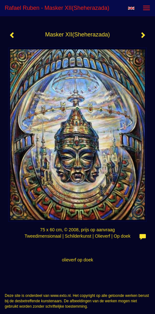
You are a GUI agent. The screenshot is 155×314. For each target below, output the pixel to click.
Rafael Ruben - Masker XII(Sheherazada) (57, 8)
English (131, 8)
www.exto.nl (61, 295)
